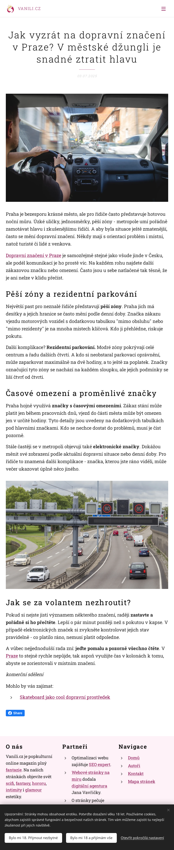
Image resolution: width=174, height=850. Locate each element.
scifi (10, 783)
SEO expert (99, 764)
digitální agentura (89, 786)
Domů (134, 758)
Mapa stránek (141, 781)
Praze (12, 656)
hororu (39, 783)
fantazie (14, 770)
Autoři (134, 766)
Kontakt (136, 773)
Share (15, 713)
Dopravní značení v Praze (33, 255)
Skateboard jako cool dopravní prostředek (65, 697)
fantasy (23, 783)
